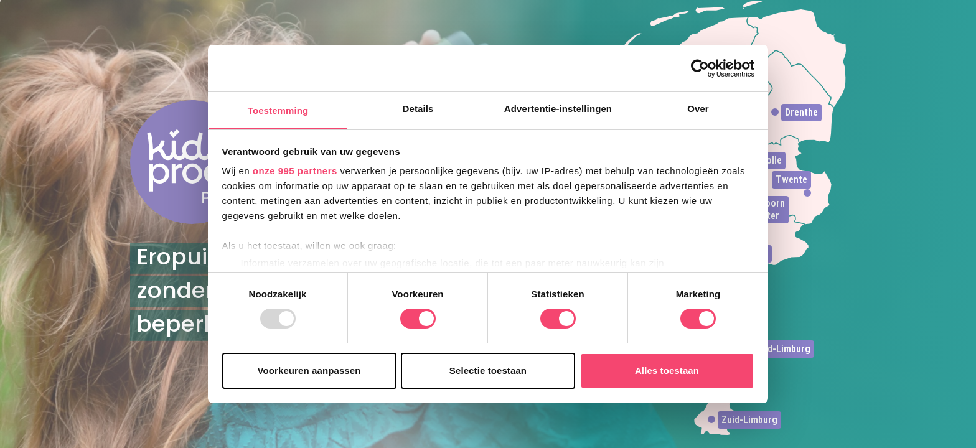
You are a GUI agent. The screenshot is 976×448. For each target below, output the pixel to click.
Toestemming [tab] (278, 110)
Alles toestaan (667, 370)
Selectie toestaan (488, 370)
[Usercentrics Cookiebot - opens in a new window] (699, 68)
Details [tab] (418, 108)
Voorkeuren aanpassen (309, 370)
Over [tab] (698, 108)
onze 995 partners (295, 171)
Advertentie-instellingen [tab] (558, 108)
